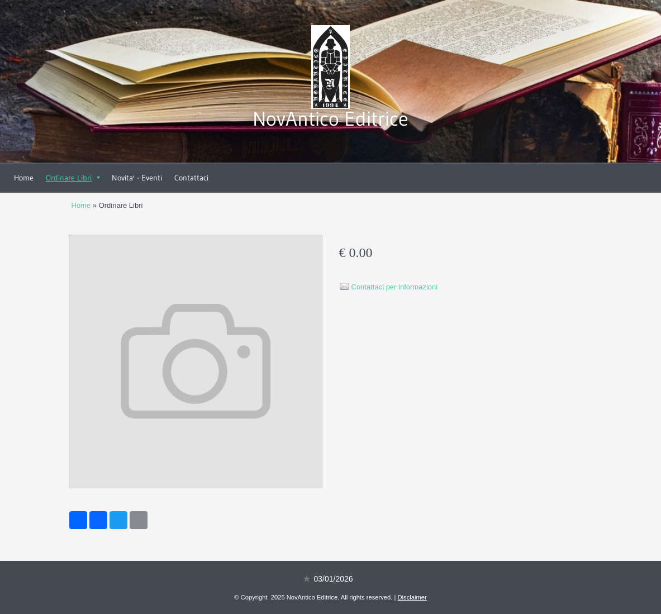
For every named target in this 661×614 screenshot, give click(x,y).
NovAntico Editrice (330, 118)
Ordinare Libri (73, 178)
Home (24, 178)
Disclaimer (412, 597)
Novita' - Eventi (137, 178)
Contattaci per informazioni (394, 287)
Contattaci (191, 178)
